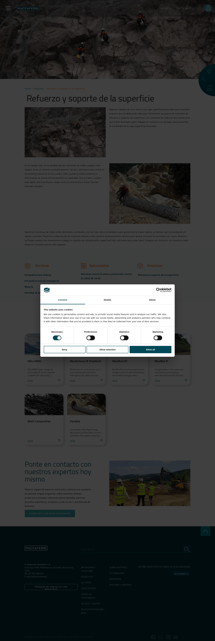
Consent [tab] (62, 300)
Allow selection (107, 349)
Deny (64, 349)
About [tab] (152, 300)
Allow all (150, 349)
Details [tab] (107, 300)
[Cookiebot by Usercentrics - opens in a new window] (158, 290)
